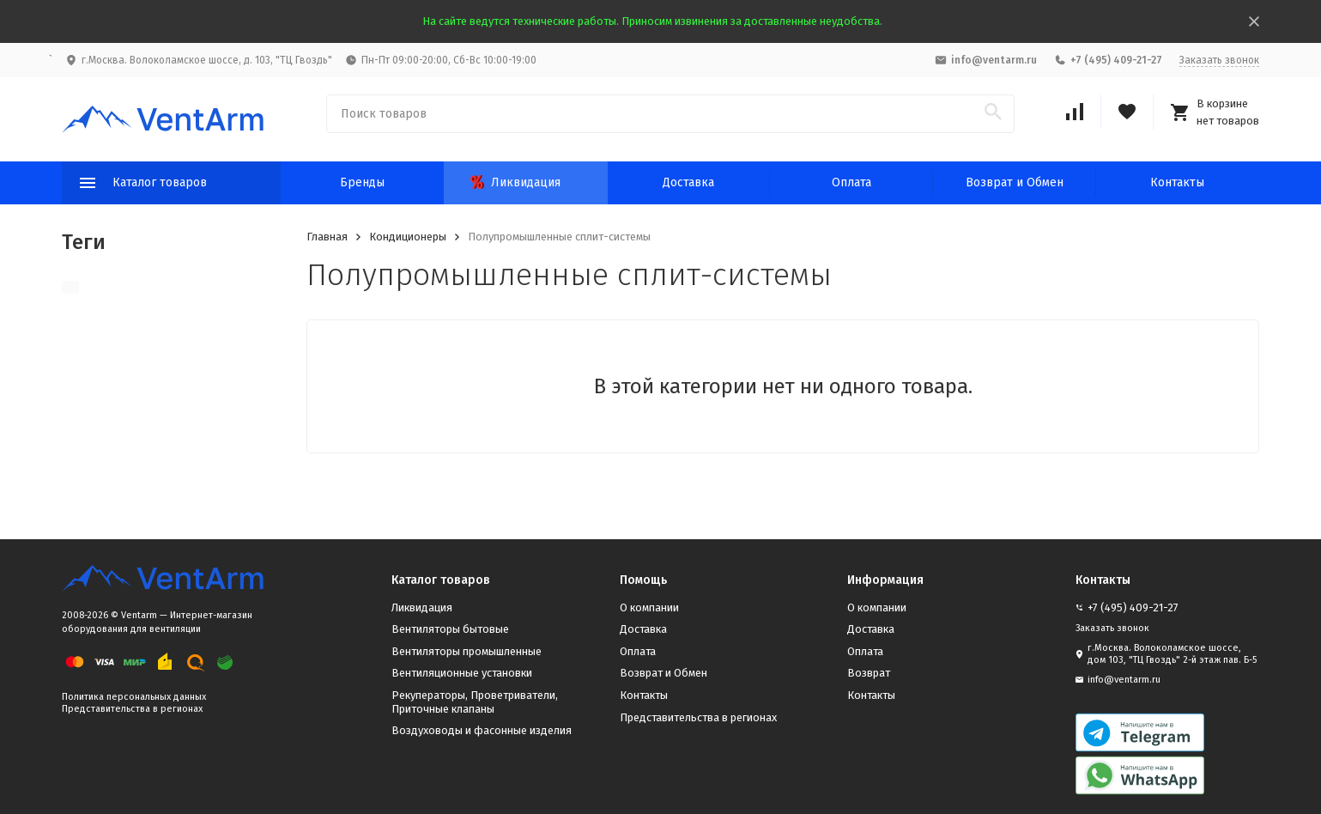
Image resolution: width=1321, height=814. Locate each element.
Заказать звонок (1219, 60)
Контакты (1177, 182)
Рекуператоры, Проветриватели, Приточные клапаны (474, 702)
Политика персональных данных (134, 696)
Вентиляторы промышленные (466, 651)
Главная (327, 236)
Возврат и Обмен (1014, 182)
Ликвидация (515, 182)
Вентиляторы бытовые (450, 629)
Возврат (868, 672)
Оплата (851, 182)
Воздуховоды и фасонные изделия (481, 730)
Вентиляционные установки (461, 672)
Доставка (688, 182)
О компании (649, 607)
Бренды (362, 182)
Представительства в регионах (132, 708)
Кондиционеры (407, 236)
